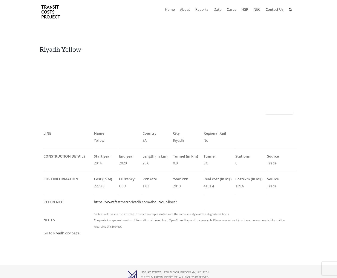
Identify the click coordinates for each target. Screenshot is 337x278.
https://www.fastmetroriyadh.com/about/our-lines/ (135, 202)
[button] (290, 9)
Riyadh (58, 233)
